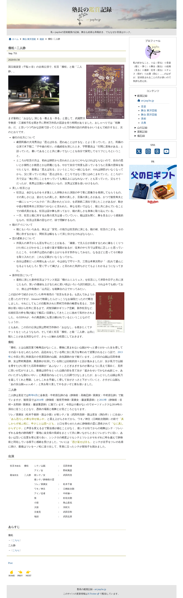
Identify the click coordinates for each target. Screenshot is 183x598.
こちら (16, 540)
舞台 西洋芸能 (149, 114)
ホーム (14, 39)
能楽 (42, 39)
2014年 (40, 399)
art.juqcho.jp (145, 100)
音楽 (143, 106)
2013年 (103, 399)
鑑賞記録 (142, 95)
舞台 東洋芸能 (29, 39)
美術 (143, 118)
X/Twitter (92, 593)
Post (10, 563)
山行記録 (142, 127)
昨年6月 (33, 395)
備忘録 (141, 135)
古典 (143, 122)
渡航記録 (142, 131)
